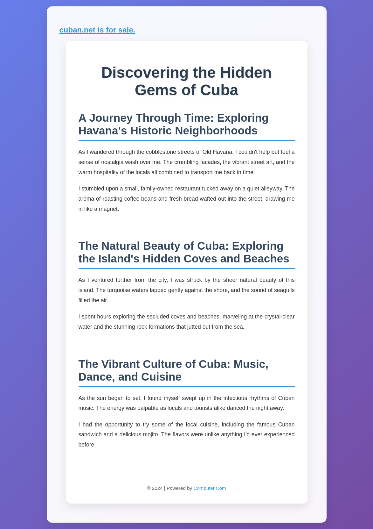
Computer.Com (209, 488)
